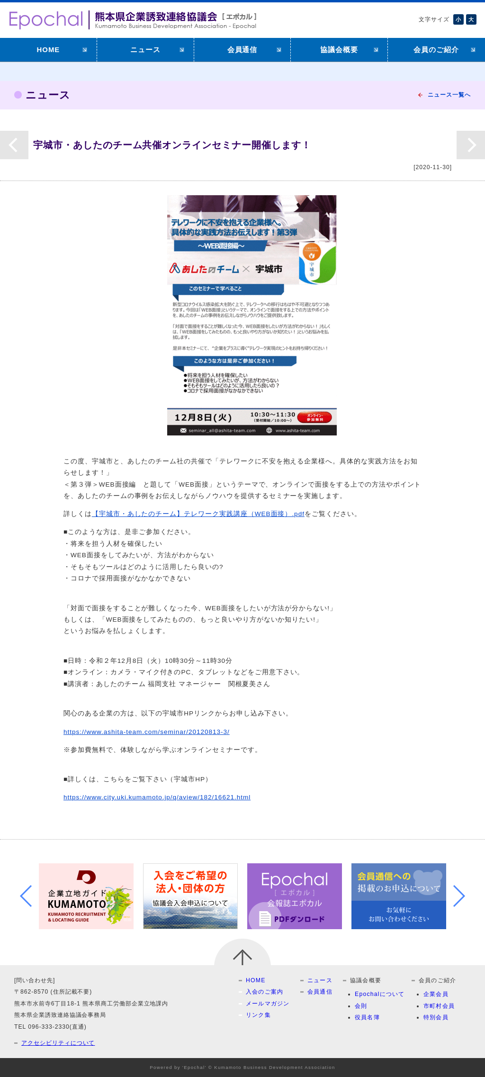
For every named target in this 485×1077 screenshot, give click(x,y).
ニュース (145, 49)
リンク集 (258, 1015)
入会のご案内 (264, 991)
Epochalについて (380, 994)
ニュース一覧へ (449, 94)
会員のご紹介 (436, 49)
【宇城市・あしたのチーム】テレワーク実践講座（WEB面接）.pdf (198, 513)
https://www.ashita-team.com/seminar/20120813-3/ (146, 731)
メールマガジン (268, 1003)
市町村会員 (439, 1006)
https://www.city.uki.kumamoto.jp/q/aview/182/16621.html (157, 797)
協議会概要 (339, 49)
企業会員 (436, 994)
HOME (48, 49)
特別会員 (436, 1017)
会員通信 (242, 49)
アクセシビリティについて (58, 1043)
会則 (361, 1006)
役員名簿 (367, 1017)
